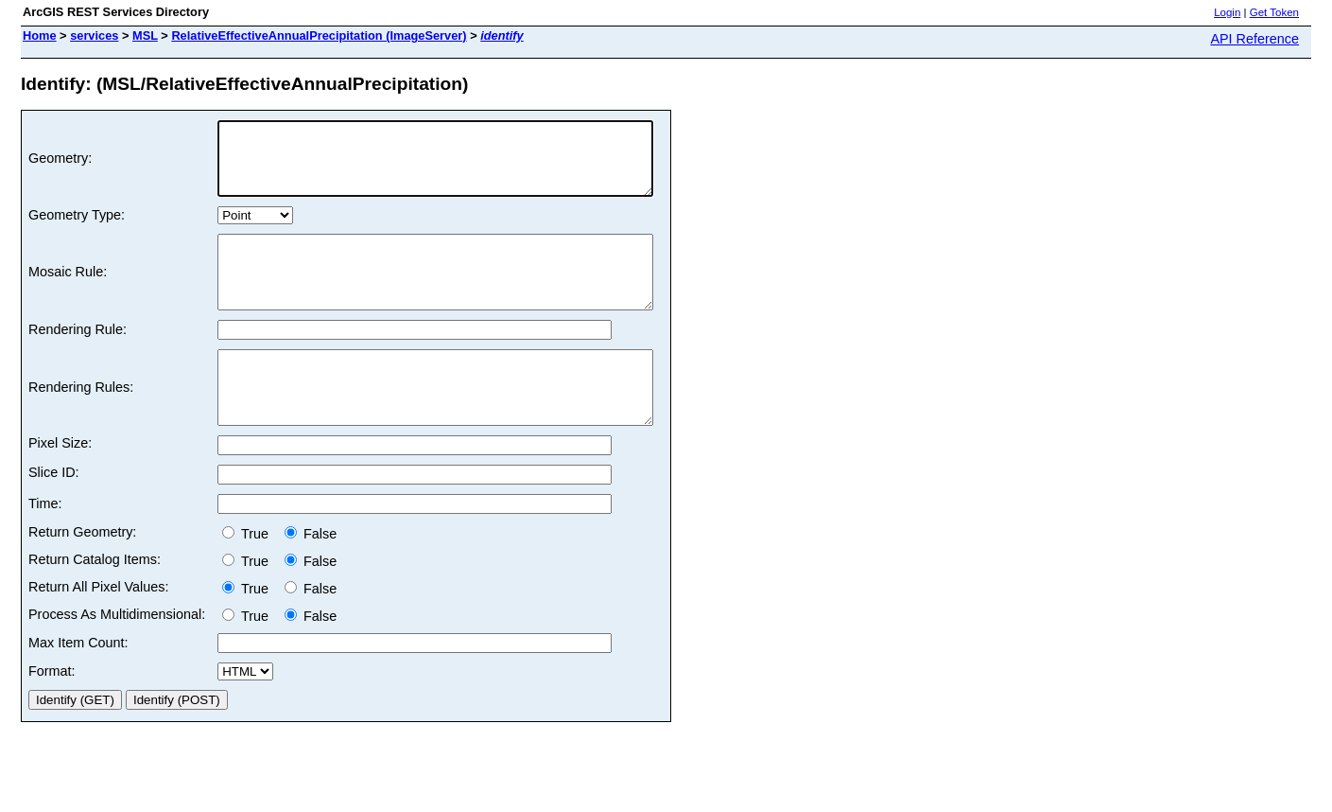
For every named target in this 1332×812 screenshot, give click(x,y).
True (249, 576)
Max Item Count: (78, 685)
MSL (145, 35)
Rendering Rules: (80, 423)
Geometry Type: (76, 229)
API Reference (1254, 38)
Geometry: (60, 165)
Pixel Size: (60, 485)
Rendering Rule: (77, 357)
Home (40, 35)
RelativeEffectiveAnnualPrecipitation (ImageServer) (318, 35)
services (94, 35)
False (311, 576)
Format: (52, 713)
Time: (44, 546)
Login (1227, 12)
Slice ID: (53, 514)
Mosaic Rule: (67, 293)
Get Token (1274, 12)
